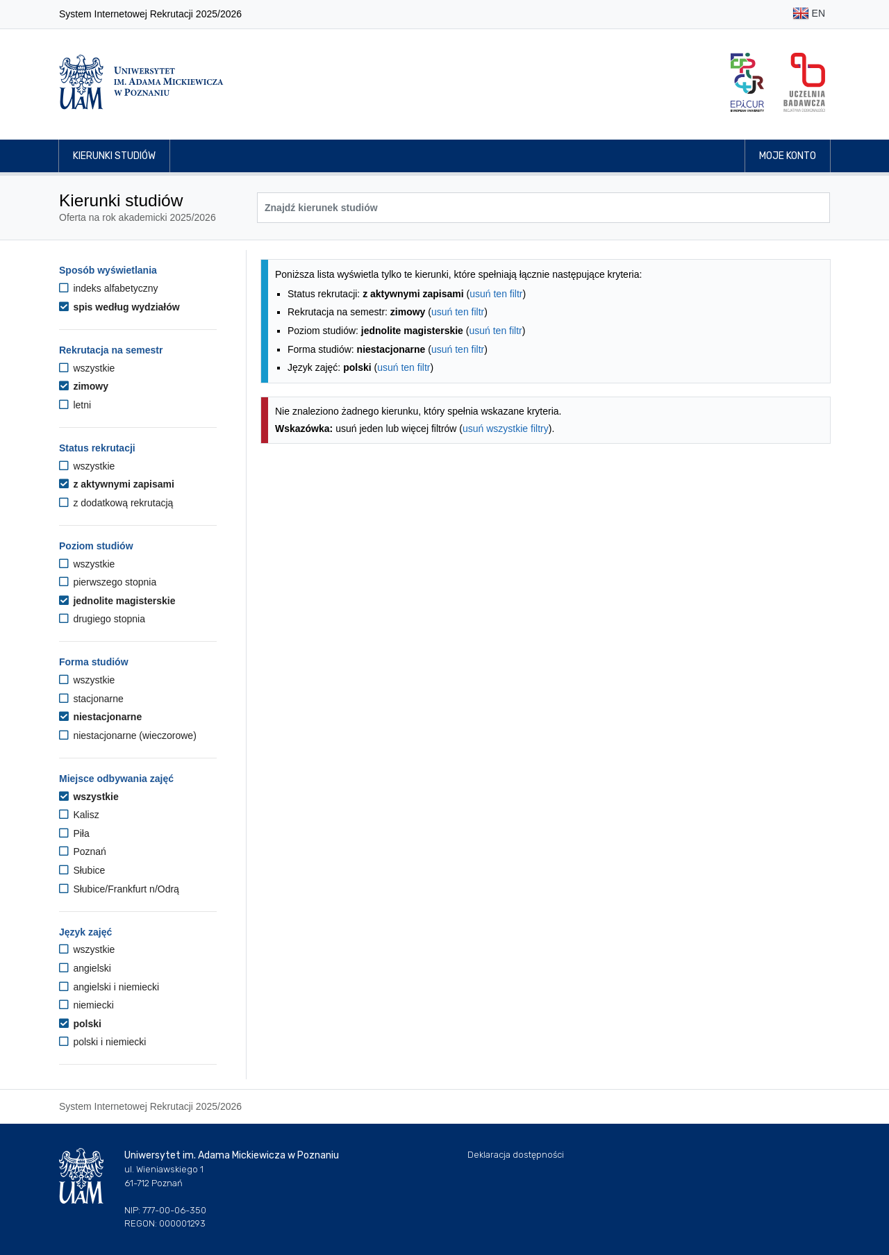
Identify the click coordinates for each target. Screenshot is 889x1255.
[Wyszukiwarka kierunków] (543, 207)
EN (808, 14)
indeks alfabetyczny (108, 288)
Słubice (82, 870)
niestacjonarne (100, 716)
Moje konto (787, 156)
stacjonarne (91, 698)
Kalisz (79, 814)
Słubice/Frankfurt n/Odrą (119, 889)
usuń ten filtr (496, 293)
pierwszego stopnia (107, 582)
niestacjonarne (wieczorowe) (128, 735)
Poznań (82, 851)
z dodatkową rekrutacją (116, 502)
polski (80, 1023)
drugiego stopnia (102, 618)
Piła (74, 833)
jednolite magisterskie (117, 600)
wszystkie (87, 368)
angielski (85, 968)
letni (75, 404)
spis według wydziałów (119, 307)
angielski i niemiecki (109, 986)
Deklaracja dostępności (515, 1154)
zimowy (83, 386)
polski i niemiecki (102, 1041)
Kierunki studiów (114, 156)
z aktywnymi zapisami (116, 484)
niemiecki (86, 1005)
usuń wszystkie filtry (506, 428)
